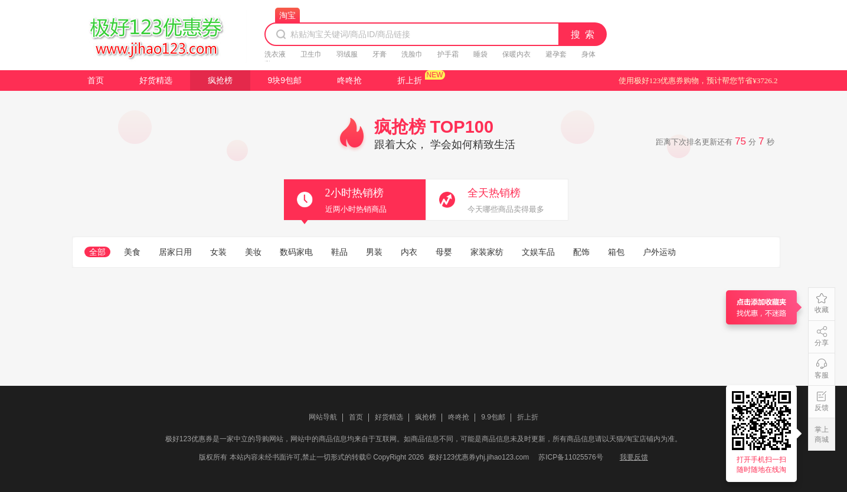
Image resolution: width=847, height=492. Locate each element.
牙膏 (379, 54)
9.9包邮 (493, 417)
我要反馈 (634, 457)
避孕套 (556, 54)
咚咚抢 (349, 80)
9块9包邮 (285, 80)
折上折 (409, 80)
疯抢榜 (220, 80)
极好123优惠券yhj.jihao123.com (479, 457)
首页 (95, 80)
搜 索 (583, 34)
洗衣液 (275, 54)
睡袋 (480, 54)
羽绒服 (347, 54)
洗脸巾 (412, 54)
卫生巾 (311, 54)
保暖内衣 (516, 54)
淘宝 (287, 15)
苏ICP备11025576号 (570, 457)
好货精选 (155, 80)
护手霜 (448, 54)
